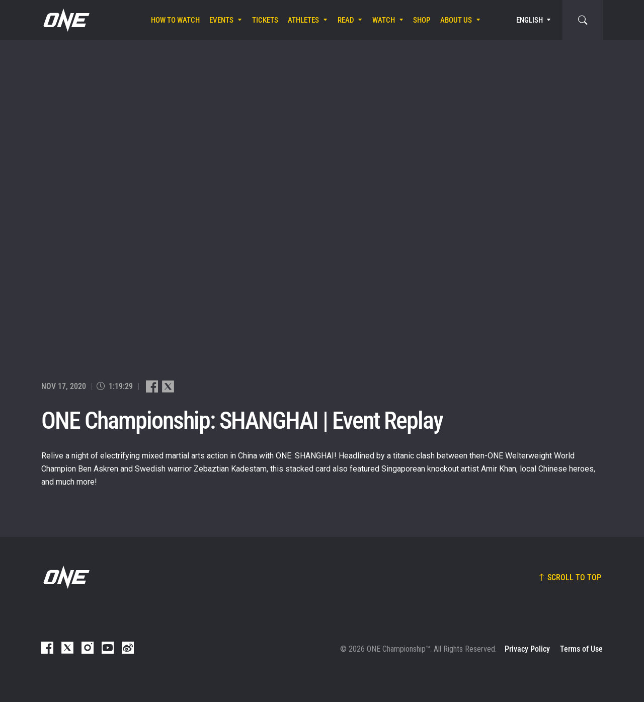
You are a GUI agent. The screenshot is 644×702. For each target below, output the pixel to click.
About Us (456, 20)
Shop (421, 20)
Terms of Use (581, 649)
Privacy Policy (527, 649)
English (529, 20)
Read (346, 20)
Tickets (265, 20)
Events (221, 20)
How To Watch (175, 20)
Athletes (303, 20)
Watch (383, 20)
